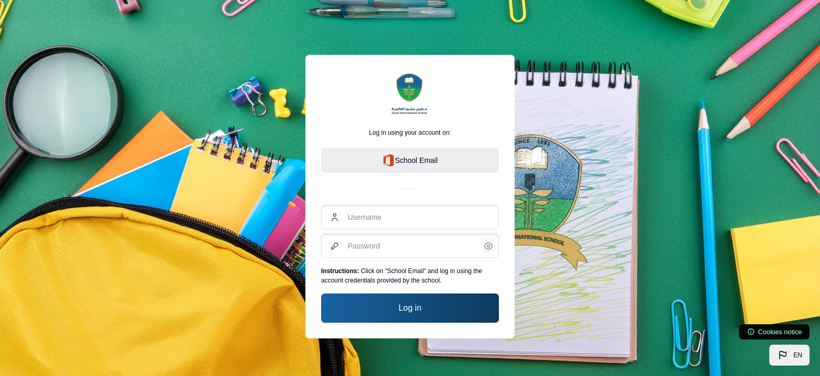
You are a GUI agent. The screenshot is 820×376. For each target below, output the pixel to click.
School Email (410, 160)
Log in (410, 307)
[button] (789, 355)
